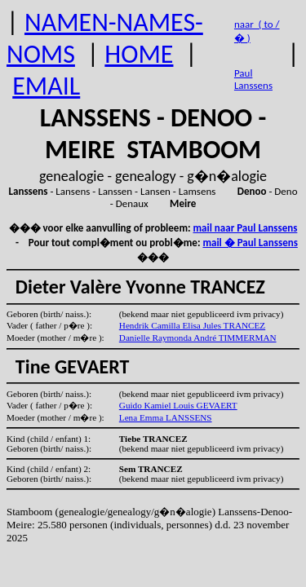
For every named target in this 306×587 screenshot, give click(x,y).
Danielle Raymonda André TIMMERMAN (198, 337)
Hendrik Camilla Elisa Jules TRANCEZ (192, 325)
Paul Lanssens (253, 79)
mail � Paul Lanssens (249, 242)
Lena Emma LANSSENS (165, 417)
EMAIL (46, 86)
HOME (138, 54)
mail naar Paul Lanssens (245, 228)
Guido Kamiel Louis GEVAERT (178, 405)
